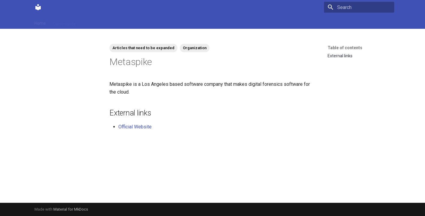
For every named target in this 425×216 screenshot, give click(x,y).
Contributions (95, 22)
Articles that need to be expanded (143, 48)
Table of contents (345, 47)
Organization (195, 48)
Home (40, 22)
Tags (119, 22)
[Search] (359, 7)
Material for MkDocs (70, 209)
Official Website (135, 127)
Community (64, 22)
